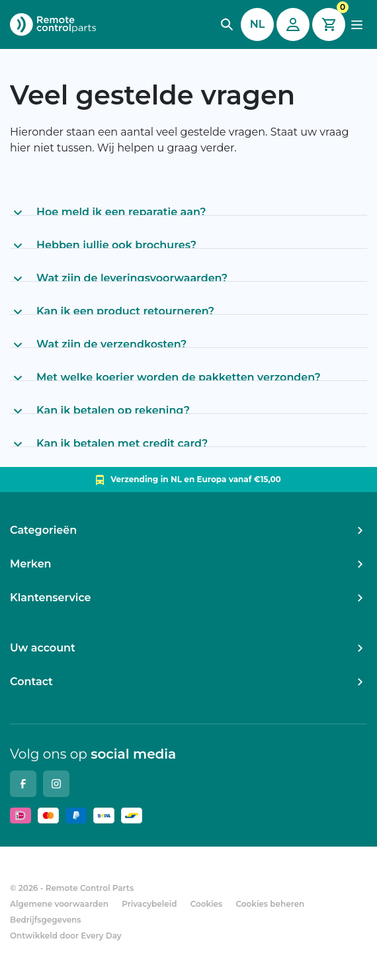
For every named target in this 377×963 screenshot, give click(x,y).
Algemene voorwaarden (59, 904)
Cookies (206, 904)
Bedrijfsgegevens (45, 920)
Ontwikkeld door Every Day (66, 936)
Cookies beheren (269, 904)
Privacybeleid (149, 904)
